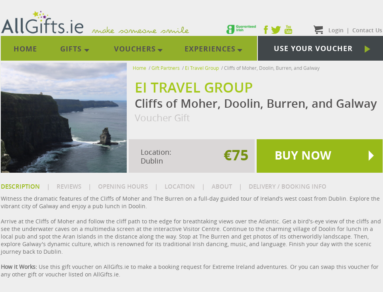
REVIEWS (69, 186)
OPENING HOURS (123, 186)
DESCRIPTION (20, 186)
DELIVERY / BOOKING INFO (287, 186)
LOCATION (180, 186)
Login (336, 30)
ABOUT (222, 186)
